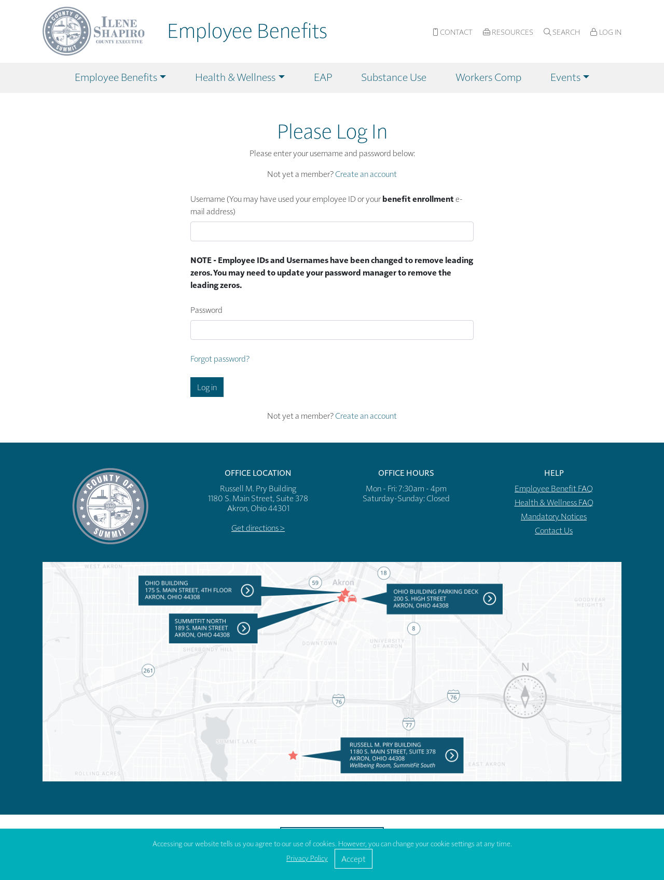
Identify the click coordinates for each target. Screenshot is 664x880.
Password (206, 309)
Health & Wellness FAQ (554, 502)
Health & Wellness (235, 77)
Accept (353, 858)
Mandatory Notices (554, 516)
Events (565, 77)
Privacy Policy (307, 857)
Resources (508, 31)
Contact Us (554, 530)
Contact (453, 31)
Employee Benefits (116, 77)
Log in (207, 386)
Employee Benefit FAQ (554, 488)
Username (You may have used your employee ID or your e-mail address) (326, 204)
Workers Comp (488, 77)
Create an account (366, 173)
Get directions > (258, 527)
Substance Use (393, 77)
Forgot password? (220, 358)
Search (562, 31)
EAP (323, 77)
